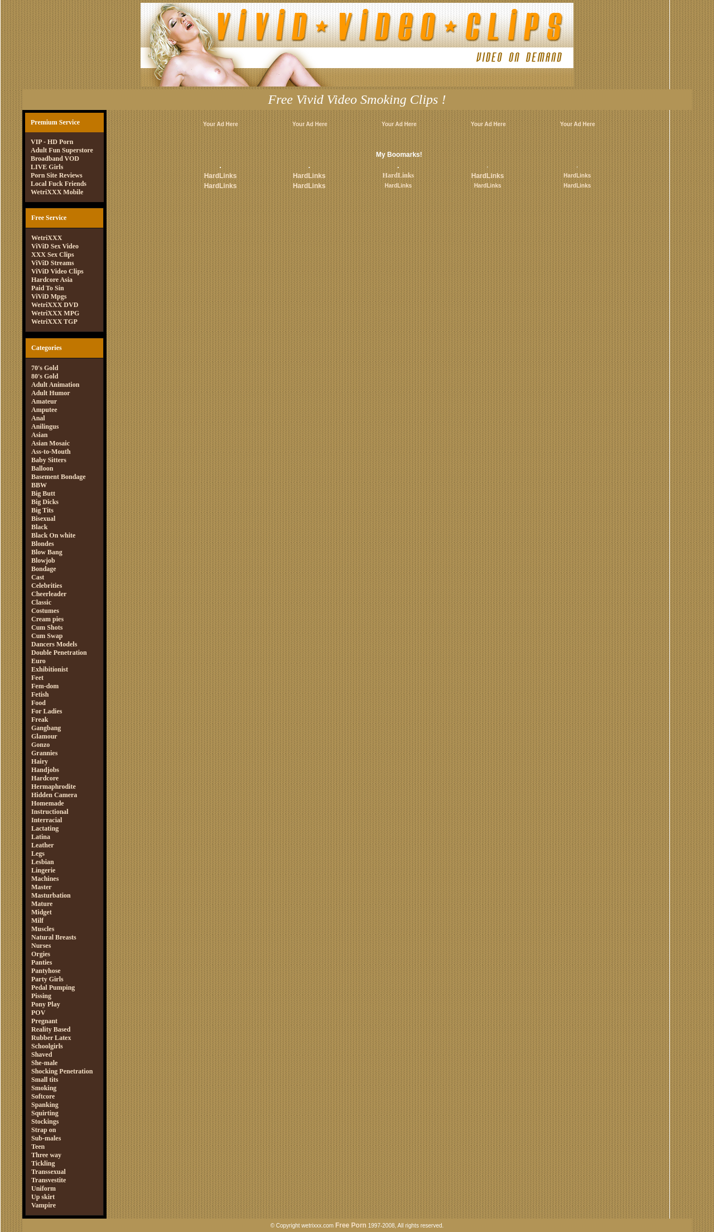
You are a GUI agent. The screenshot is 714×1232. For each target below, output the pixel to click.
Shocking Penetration (62, 1071)
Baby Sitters (48, 460)
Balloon (42, 468)
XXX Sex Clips (52, 254)
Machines (45, 879)
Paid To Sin (47, 288)
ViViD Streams (52, 263)
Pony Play (45, 1004)
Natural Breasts (53, 937)
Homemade (47, 803)
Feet (37, 678)
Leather (42, 845)
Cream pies (47, 619)
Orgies (40, 954)
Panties (41, 962)
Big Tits (42, 510)
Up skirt (43, 1197)
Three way (46, 1155)
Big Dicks (45, 502)
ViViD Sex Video (55, 246)
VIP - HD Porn (52, 142)
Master (41, 887)
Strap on (43, 1130)
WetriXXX (46, 238)
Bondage (43, 569)
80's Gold (44, 376)
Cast (37, 577)
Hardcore (45, 778)
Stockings (45, 1121)
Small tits (44, 1080)
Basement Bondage (58, 477)
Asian (39, 435)
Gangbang (46, 728)
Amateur (44, 401)
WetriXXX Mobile (57, 192)
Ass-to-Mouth (51, 452)
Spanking (45, 1105)
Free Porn (350, 1225)
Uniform (43, 1188)
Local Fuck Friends (58, 184)
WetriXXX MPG (55, 313)
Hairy (39, 761)
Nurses (41, 946)
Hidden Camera (54, 795)
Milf (37, 920)
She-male (44, 1063)
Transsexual (48, 1172)
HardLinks (220, 176)
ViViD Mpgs (48, 296)
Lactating (45, 828)
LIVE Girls (47, 167)
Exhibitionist (49, 669)
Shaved (41, 1054)
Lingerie (43, 870)
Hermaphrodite (53, 786)
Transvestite (48, 1180)
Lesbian (42, 862)
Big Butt (43, 493)
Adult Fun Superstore (62, 150)
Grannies (44, 753)
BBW (39, 485)
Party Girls (47, 979)
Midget (41, 912)
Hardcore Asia (52, 280)
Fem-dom (45, 686)
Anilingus (45, 426)
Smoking (43, 1088)
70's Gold (44, 368)
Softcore (43, 1096)
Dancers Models (54, 644)
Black (39, 527)
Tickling (43, 1163)
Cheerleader (48, 594)
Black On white (53, 535)
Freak (39, 719)
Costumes (45, 611)
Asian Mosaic (50, 443)
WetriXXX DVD (54, 305)
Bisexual (43, 518)
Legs (38, 853)
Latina (40, 837)
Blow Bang (46, 552)
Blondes (42, 544)
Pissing (41, 996)
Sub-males (46, 1138)
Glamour (44, 736)
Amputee (44, 410)
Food (38, 703)
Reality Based (50, 1029)
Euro (38, 661)
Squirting (45, 1113)
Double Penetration (59, 652)
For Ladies (46, 711)
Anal (38, 418)
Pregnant (44, 1021)
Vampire (43, 1205)
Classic (41, 602)
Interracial (46, 820)
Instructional (50, 812)
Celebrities (46, 585)
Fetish (40, 694)
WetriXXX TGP (54, 321)
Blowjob (43, 560)
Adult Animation (55, 385)
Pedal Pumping (53, 987)
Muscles (42, 929)
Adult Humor (50, 393)
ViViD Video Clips (57, 271)
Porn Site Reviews (57, 175)
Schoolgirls (47, 1046)
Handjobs (45, 770)
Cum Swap (46, 636)
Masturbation (51, 895)
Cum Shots (46, 627)
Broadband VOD (55, 158)
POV (38, 1013)
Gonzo (40, 745)
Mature (41, 904)
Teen (38, 1146)
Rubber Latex (51, 1038)
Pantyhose (46, 971)
